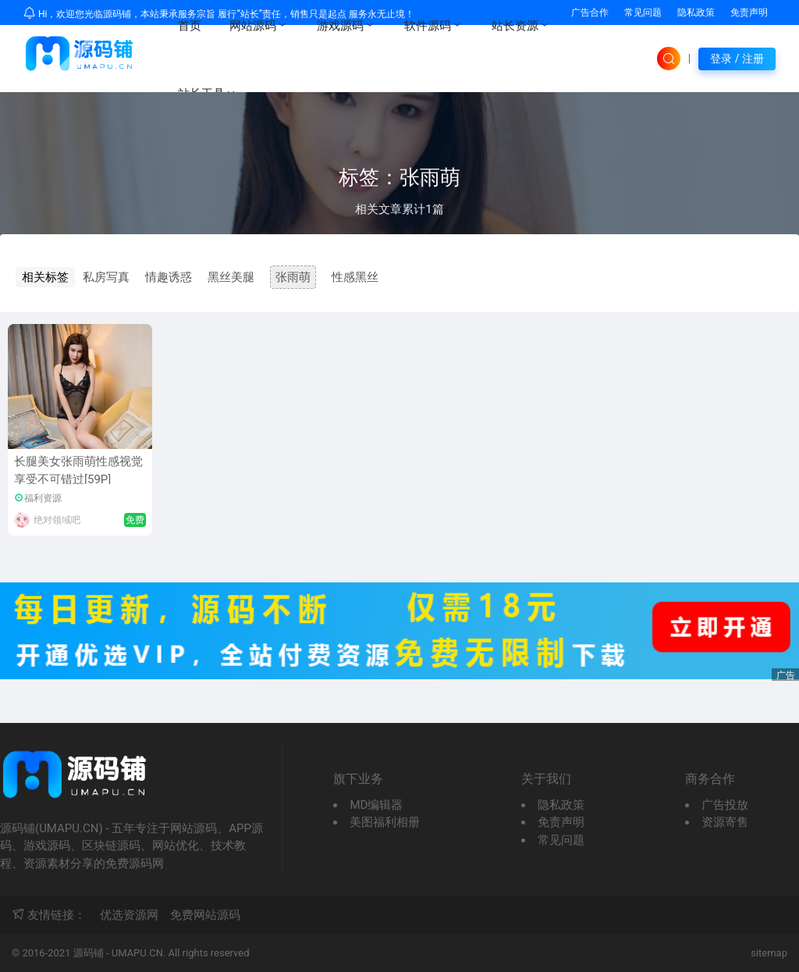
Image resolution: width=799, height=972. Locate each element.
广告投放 (724, 805)
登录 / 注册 (737, 58)
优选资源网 (129, 915)
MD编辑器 (376, 805)
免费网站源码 (205, 915)
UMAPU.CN (137, 953)
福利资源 (43, 498)
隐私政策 (696, 12)
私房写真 (106, 277)
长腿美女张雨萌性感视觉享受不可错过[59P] (78, 470)
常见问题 (561, 840)
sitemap (769, 953)
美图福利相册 (385, 822)
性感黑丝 (355, 277)
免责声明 (749, 12)
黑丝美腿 (231, 277)
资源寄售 (724, 822)
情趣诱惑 (168, 277)
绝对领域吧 (57, 519)
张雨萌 (293, 277)
